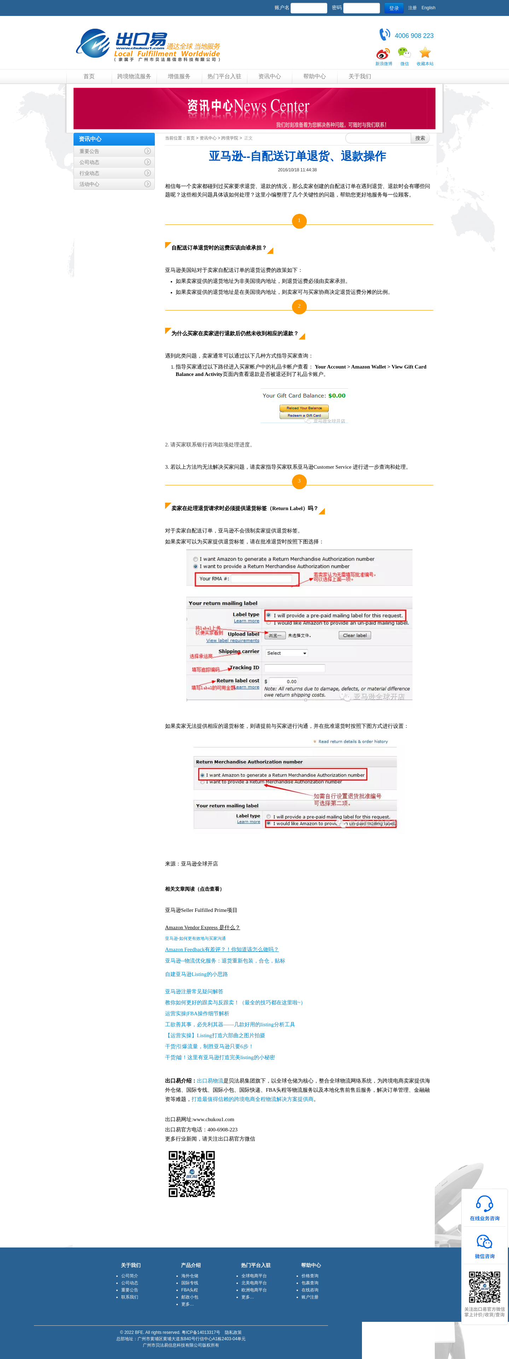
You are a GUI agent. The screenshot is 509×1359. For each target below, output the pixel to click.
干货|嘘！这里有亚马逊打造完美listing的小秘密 (220, 1057)
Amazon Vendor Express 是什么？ (202, 927)
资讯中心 (269, 76)
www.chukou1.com (213, 1119)
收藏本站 (425, 63)
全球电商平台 (254, 1275)
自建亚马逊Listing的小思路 (196, 974)
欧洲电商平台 (254, 1289)
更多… (187, 1304)
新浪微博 (383, 63)
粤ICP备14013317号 (201, 1332)
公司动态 (129, 1282)
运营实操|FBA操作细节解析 (197, 1013)
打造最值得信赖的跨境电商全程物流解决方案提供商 (253, 1099)
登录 (394, 8)
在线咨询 (310, 1289)
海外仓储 (189, 1275)
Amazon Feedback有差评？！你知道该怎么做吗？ (222, 949)
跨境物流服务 (134, 76)
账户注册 (310, 1297)
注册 (412, 7)
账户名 (282, 7)
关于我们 (360, 76)
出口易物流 (210, 1081)
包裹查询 (310, 1282)
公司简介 (129, 1275)
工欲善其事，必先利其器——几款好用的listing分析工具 (230, 1024)
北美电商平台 (254, 1282)
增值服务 (179, 76)
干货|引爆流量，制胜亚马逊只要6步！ (209, 1046)
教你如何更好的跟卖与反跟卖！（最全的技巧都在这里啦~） (235, 1002)
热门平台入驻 (224, 76)
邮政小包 (189, 1297)
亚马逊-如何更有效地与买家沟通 (195, 938)
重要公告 (129, 1289)
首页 (89, 76)
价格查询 (310, 1275)
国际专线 (189, 1282)
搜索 (420, 138)
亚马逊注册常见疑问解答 (194, 991)
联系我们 (129, 1297)
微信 (404, 63)
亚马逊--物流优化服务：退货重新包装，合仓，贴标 (225, 961)
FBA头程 (189, 1289)
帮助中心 (314, 76)
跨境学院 (229, 138)
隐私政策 (233, 1332)
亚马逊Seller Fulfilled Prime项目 (201, 910)
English (428, 7)
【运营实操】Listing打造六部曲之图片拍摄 (215, 1035)
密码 (337, 7)
